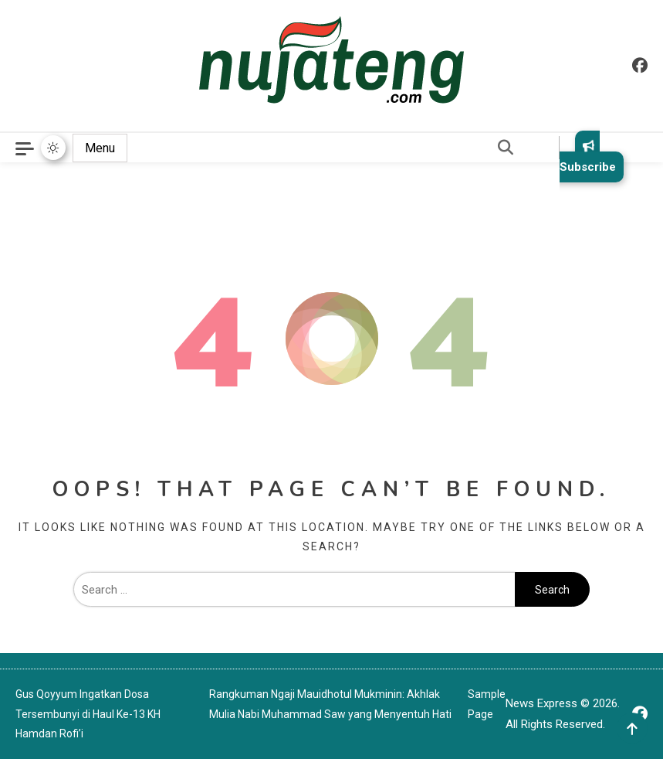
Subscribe (588, 156)
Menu (100, 148)
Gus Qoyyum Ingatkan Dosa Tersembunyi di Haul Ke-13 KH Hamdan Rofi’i (88, 713)
